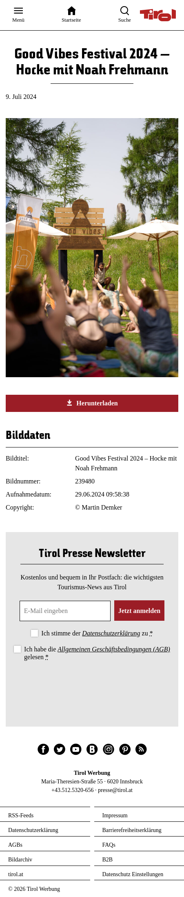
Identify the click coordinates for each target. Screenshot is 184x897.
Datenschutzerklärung (111, 633)
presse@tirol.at (115, 790)
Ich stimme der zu (97, 633)
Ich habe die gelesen (97, 653)
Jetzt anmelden (139, 610)
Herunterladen (91, 403)
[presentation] (92, 685)
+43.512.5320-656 (72, 790)
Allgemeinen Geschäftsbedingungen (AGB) (114, 649)
